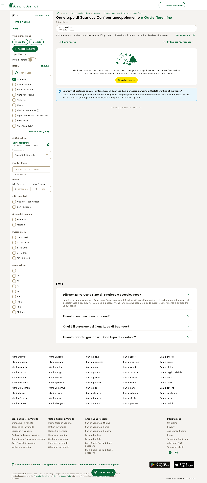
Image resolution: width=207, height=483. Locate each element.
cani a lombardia (21, 388)
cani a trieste (167, 357)
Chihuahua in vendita (22, 423)
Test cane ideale (175, 447)
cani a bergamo (57, 403)
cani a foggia (56, 372)
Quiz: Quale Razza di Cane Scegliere (98, 444)
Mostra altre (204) (39, 131)
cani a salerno (130, 393)
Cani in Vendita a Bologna (98, 431)
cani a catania (19, 367)
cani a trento (130, 382)
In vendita (20, 42)
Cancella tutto (41, 15)
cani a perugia (93, 382)
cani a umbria (93, 403)
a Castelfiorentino (156, 18)
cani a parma (93, 372)
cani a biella (166, 367)
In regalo (36, 42)
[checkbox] (14, 79)
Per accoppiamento (25, 49)
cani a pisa (91, 388)
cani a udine (55, 377)
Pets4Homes (23, 464)
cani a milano (56, 362)
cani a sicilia (129, 398)
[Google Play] (159, 464)
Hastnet (37, 464)
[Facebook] (170, 452)
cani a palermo (57, 388)
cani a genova (19, 398)
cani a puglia (92, 357)
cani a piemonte (94, 362)
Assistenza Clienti (176, 431)
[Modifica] (48, 144)
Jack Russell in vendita (24, 443)
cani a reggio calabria (171, 372)
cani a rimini (166, 403)
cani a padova (56, 382)
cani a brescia (93, 398)
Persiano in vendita (58, 443)
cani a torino (56, 367)
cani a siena (166, 377)
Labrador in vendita (22, 431)
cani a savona (167, 388)
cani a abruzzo (93, 393)
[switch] (32, 59)
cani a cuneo (19, 377)
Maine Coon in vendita (59, 423)
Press (170, 435)
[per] (44, 189)
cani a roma (92, 367)
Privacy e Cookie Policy (62, 476)
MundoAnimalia (68, 464)
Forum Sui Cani (93, 435)
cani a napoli (56, 357)
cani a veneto (130, 367)
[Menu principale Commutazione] (3, 5)
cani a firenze (130, 377)
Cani (15, 28)
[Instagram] (176, 452)
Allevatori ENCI (175, 443)
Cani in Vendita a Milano (97, 423)
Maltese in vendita (21, 447)
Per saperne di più (185, 35)
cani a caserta (130, 372)
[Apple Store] (183, 464)
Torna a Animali (21, 22)
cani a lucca (166, 382)
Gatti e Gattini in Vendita (61, 419)
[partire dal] (23, 189)
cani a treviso (19, 357)
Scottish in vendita (58, 439)
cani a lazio (166, 398)
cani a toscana (19, 362)
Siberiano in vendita (58, 447)
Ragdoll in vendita (57, 431)
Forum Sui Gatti (93, 439)
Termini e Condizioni (177, 439)
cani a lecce (18, 393)
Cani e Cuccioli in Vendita (25, 419)
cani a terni (55, 398)
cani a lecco (129, 357)
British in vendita (57, 427)
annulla (45, 66)
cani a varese (19, 403)
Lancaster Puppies (109, 464)
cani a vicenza (56, 393)
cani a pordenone (169, 393)
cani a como (166, 362)
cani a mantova (131, 362)
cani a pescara (130, 403)
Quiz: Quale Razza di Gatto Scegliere (99, 451)
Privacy (171, 427)
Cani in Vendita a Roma (97, 427)
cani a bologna (20, 382)
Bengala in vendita (57, 435)
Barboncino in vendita (23, 427)
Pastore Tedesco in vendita (26, 435)
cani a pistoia (93, 377)
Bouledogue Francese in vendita (28, 439)
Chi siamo (172, 423)
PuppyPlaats (50, 464)
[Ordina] (178, 42)
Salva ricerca (67, 42)
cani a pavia (129, 388)
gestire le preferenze (101, 476)
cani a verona (19, 372)
